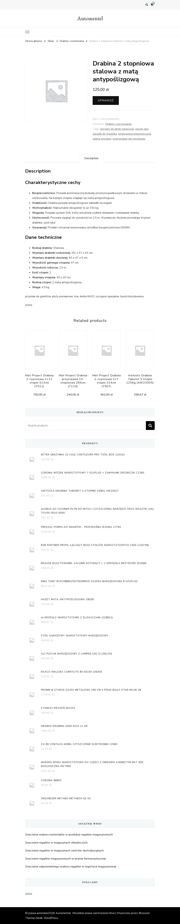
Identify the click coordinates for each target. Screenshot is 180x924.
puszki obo (142, 129)
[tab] (91, 158)
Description (91, 158)
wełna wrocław (102, 139)
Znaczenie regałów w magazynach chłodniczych (56, 843)
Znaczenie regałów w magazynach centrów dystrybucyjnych (64, 850)
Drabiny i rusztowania (118, 124)
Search (150, 425)
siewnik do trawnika (105, 134)
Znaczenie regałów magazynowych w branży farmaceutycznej (65, 859)
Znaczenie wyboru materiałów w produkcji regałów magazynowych (69, 835)
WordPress (51, 918)
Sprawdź (106, 100)
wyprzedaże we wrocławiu (128, 139)
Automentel (90, 18)
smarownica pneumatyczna (134, 134)
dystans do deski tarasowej (117, 129)
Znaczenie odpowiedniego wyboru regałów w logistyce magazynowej (70, 866)
